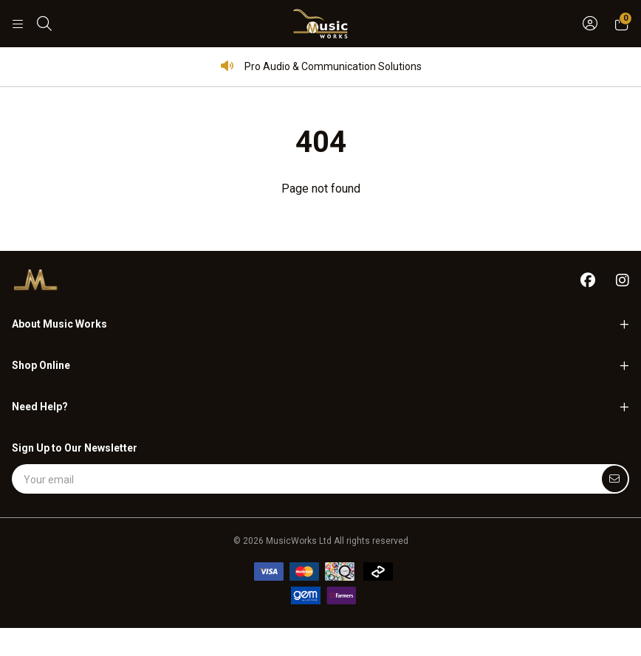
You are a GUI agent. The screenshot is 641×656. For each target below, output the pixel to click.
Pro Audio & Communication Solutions (321, 66)
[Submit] (615, 479)
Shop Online (41, 365)
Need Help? (40, 406)
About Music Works (59, 324)
